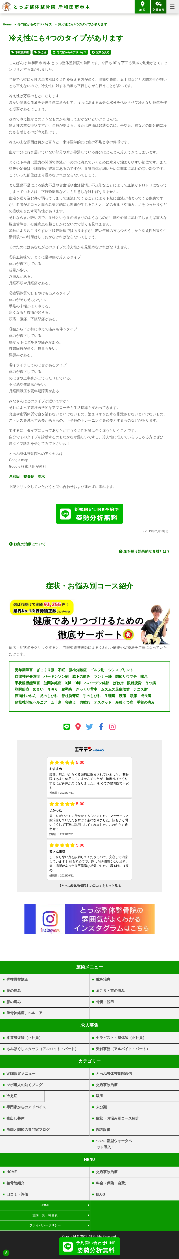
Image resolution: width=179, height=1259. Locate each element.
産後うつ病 (124, 703)
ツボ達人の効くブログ (24, 1085)
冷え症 (12, 1097)
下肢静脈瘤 (22, 52)
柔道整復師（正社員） (24, 1038)
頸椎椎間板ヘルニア (31, 703)
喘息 (144, 677)
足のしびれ (49, 697)
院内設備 (103, 1130)
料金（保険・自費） (112, 1184)
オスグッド (103, 703)
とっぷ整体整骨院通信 (114, 1074)
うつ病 (150, 684)
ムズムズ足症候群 (115, 690)
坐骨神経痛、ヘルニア (24, 1014)
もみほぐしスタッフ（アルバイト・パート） (42, 1050)
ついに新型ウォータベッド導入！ (114, 1144)
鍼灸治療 (103, 980)
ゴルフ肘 (97, 671)
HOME (12, 1173)
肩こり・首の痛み (110, 991)
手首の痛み (146, 703)
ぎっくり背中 (86, 690)
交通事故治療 (107, 1085)
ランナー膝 (103, 677)
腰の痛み (14, 991)
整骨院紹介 (15, 1184)
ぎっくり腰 (45, 671)
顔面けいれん (25, 697)
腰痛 (122, 697)
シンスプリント (120, 671)
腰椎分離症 (78, 671)
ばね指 (118, 684)
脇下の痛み (81, 677)
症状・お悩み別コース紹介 (117, 1119)
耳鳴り (52, 690)
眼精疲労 (134, 684)
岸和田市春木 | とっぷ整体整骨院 (89, 1233)
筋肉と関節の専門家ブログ (28, 1130)
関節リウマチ (126, 677)
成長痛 (145, 697)
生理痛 (110, 697)
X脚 (68, 684)
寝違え (70, 703)
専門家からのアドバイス (34, 24)
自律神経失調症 (27, 677)
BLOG (100, 1195)
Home (7, 24)
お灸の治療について (27, 545)
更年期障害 (24, 671)
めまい (38, 690)
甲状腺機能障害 (27, 684)
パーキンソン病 (56, 677)
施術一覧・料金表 (134, 1206)
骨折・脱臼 (105, 1002)
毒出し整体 (15, 1119)
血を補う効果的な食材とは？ (144, 552)
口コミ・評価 (17, 1195)
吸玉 (99, 1097)
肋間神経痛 (52, 684)
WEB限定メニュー (21, 1074)
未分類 (101, 1108)
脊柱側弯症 (70, 697)
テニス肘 (140, 690)
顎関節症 (22, 690)
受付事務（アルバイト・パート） (123, 1050)
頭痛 (133, 697)
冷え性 (42, 52)
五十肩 (56, 703)
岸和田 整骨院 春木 (27, 476)
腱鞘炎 (66, 690)
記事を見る (102, 52)
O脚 (77, 684)
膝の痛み (14, 1002)
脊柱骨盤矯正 (17, 980)
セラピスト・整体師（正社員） (121, 1038)
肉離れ (84, 703)
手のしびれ (92, 697)
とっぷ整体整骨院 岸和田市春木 (52, 6)
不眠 (61, 671)
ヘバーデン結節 (96, 684)
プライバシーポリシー (44, 1216)
